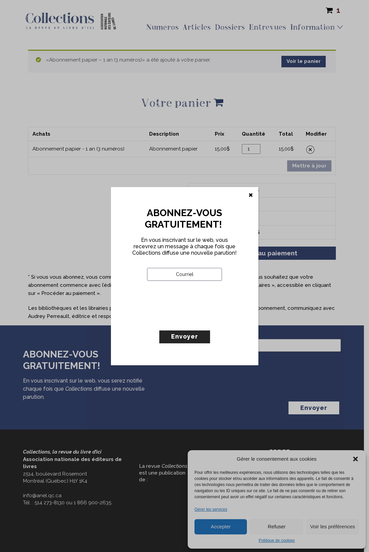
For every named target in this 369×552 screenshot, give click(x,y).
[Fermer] (250, 195)
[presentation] (198, 319)
